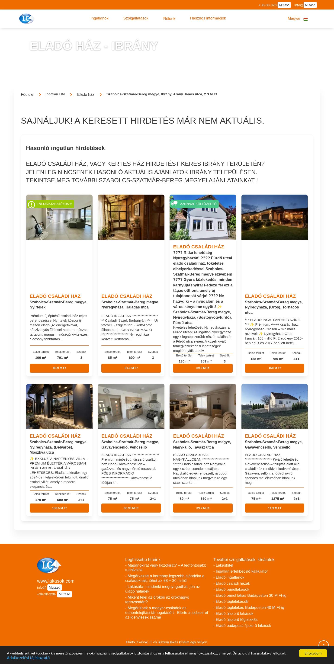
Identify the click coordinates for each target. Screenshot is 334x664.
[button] (99, 18)
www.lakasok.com (55, 581)
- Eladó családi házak (231, 583)
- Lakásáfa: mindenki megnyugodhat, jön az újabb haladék (162, 588)
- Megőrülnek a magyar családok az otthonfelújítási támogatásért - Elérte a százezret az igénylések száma (166, 612)
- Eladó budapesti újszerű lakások (242, 625)
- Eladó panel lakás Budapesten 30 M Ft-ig (249, 595)
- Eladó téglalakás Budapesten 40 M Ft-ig (248, 607)
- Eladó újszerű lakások (233, 613)
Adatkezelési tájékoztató (28, 658)
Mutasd (284, 5)
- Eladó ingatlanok (228, 577)
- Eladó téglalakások (230, 601)
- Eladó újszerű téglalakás (235, 619)
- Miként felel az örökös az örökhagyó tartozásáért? (157, 599)
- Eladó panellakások (231, 589)
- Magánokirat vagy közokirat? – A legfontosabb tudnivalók (165, 567)
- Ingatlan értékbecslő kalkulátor (240, 571)
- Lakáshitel (223, 565)
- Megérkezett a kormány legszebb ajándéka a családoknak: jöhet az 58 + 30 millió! (164, 578)
